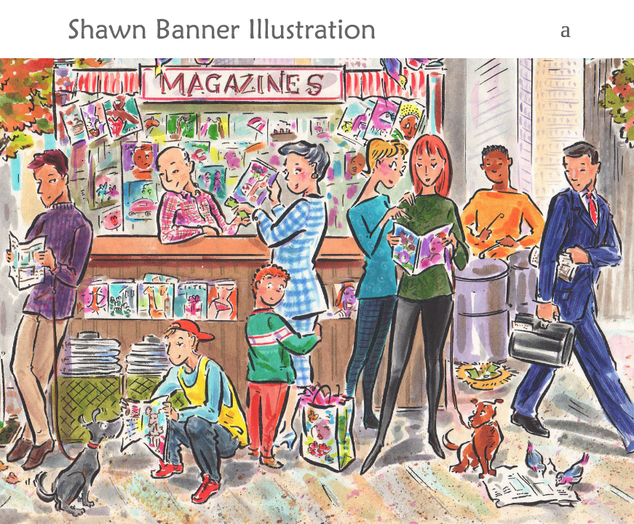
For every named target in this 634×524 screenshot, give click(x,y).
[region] (317, 262)
